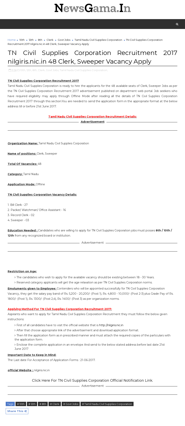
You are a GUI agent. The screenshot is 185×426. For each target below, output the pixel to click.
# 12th (32, 404)
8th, (34, 70)
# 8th (42, 404)
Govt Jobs (64, 39)
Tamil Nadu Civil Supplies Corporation (98, 39)
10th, (23, 70)
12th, (29, 70)
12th (31, 39)
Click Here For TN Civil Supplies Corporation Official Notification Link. (92, 380)
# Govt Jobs (70, 404)
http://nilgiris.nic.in (111, 325)
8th (40, 39)
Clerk (50, 39)
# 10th (21, 404)
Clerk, (41, 70)
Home (12, 39)
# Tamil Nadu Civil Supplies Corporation (107, 404)
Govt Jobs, (52, 70)
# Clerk (54, 404)
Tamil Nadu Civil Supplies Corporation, (84, 70)
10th (22, 39)
